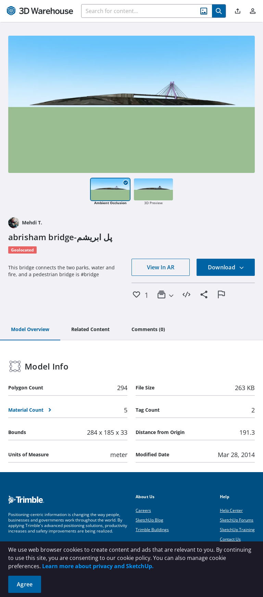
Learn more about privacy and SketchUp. (98, 566)
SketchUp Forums (236, 520)
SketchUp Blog (149, 520)
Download (226, 267)
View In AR (160, 267)
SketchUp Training (237, 529)
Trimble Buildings (152, 529)
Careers (143, 510)
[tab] (30, 329)
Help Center (231, 510)
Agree (25, 584)
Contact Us (230, 539)
